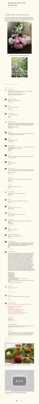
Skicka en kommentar (8, 338)
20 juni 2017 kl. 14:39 (11, 283)
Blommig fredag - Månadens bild (15, 392)
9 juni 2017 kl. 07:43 (11, 110)
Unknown (9, 286)
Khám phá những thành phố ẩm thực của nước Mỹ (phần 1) (17, 312)
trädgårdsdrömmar (11, 121)
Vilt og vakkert (10, 89)
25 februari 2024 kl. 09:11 (11, 336)
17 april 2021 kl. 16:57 (11, 321)
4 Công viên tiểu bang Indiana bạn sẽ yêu (15, 306)
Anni (8, 154)
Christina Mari (10, 219)
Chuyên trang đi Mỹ (11, 302)
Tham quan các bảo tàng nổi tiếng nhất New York (16, 313)
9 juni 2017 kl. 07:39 (11, 102)
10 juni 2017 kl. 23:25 (11, 216)
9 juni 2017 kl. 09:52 (11, 158)
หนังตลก (9, 290)
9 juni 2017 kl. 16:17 (10, 182)
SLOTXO (9, 331)
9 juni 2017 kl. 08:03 (11, 129)
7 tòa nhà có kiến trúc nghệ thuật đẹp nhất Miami (16, 309)
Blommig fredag (10, 84)
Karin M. (9, 212)
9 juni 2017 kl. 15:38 (10, 174)
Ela (8, 206)
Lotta (9, 138)
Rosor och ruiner (11, 168)
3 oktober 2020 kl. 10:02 (11, 314)
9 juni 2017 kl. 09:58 (11, 165)
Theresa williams (11, 251)
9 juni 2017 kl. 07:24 (11, 96)
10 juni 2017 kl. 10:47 (11, 203)
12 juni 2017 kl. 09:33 (11, 231)
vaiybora (9, 295)
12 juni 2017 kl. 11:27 (11, 238)
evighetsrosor (10, 317)
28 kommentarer (9, 366)
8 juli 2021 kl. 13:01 (10, 328)
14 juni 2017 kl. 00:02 (11, 248)
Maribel (9, 161)
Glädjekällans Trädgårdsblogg (13, 234)
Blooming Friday (15, 84)
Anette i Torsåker (11, 145)
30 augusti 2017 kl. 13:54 (11, 292)
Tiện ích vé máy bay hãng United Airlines (15, 311)
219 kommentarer (9, 394)
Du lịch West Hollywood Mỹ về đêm (14, 308)
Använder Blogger (19, 400)
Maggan (9, 132)
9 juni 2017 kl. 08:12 (11, 142)
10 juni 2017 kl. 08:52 (11, 196)
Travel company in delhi (12, 324)
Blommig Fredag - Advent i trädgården (18, 365)
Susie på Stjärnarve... (11, 241)
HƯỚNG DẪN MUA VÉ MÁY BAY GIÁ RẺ (14, 307)
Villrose (9, 199)
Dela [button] (5, 366)
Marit (9, 105)
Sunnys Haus (10, 113)
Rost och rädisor (11, 191)
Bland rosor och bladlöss (16, 4)
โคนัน (9, 298)
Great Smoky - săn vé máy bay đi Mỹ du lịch (15, 310)
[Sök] (33, 3)
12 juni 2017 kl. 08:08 (11, 225)
